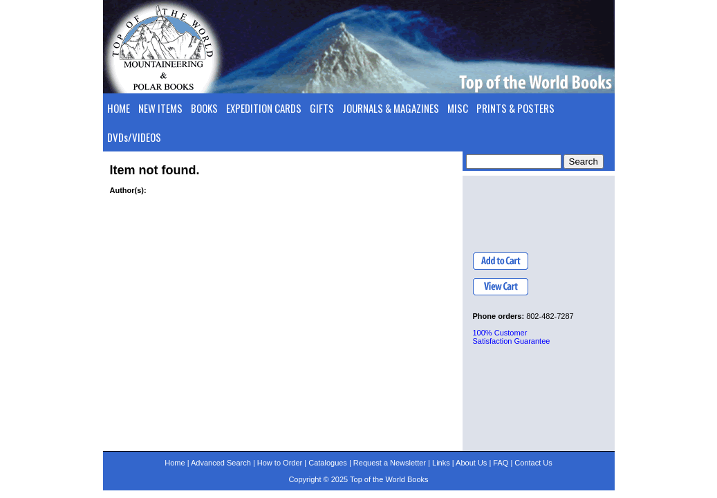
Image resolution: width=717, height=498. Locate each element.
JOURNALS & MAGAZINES (390, 108)
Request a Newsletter (389, 463)
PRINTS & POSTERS (515, 108)
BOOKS (204, 108)
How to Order (279, 463)
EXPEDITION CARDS (263, 108)
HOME (118, 108)
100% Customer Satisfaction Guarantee (511, 337)
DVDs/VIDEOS (134, 137)
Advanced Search (221, 463)
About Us (471, 463)
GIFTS (322, 108)
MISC (457, 108)
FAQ (500, 463)
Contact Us (533, 463)
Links (441, 463)
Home (175, 463)
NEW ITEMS (160, 108)
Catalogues (327, 463)
